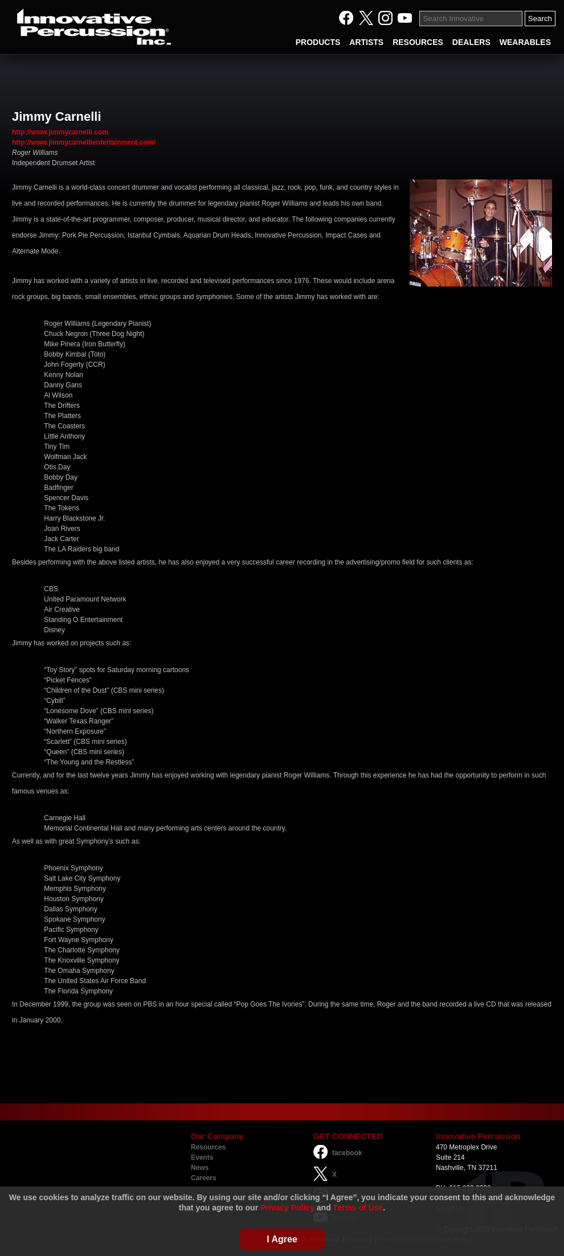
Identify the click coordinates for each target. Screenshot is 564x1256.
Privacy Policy (287, 1207)
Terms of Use (358, 1207)
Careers (203, 1178)
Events (202, 1157)
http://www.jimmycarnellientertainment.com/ (84, 142)
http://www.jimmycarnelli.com (60, 132)
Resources (208, 1147)
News (200, 1168)
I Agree (282, 1239)
